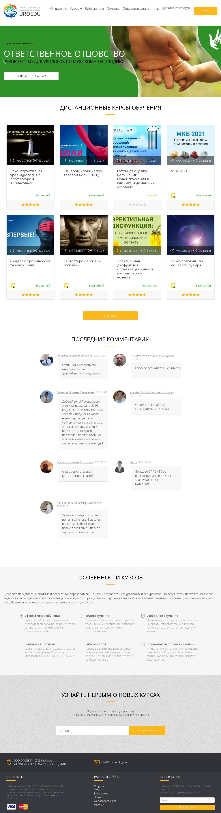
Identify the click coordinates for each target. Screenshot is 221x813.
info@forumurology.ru (176, 8)
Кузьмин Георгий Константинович (151, 392)
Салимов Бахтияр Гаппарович (75, 392)
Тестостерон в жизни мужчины (82, 263)
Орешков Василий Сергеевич (75, 462)
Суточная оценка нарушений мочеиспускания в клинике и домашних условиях (136, 179)
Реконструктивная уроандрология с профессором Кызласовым (26, 177)
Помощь (113, 8)
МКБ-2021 (179, 171)
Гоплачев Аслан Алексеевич (74, 355)
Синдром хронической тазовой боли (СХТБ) (84, 173)
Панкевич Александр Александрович (152, 355)
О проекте (58, 8)
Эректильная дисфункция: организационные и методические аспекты (135, 269)
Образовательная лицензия (145, 8)
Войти (206, 11)
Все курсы (110, 315)
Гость (133, 462)
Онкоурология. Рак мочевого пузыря (187, 263)
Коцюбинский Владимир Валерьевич (79, 503)
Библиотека (94, 8)
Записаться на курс (31, 76)
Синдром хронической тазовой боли (30, 263)
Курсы (74, 8)
